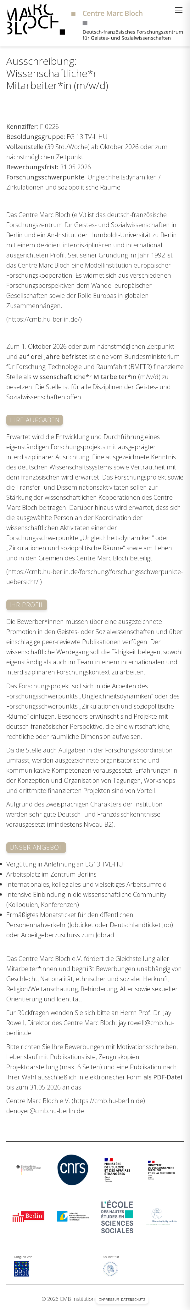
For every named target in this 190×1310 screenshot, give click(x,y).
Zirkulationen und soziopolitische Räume (63, 187)
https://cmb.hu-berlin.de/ (44, 319)
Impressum (109, 1299)
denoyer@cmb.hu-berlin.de (45, 1111)
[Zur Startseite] (95, 23)
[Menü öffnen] (178, 10)
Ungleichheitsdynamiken (122, 177)
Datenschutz (133, 1299)
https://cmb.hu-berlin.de (108, 1100)
